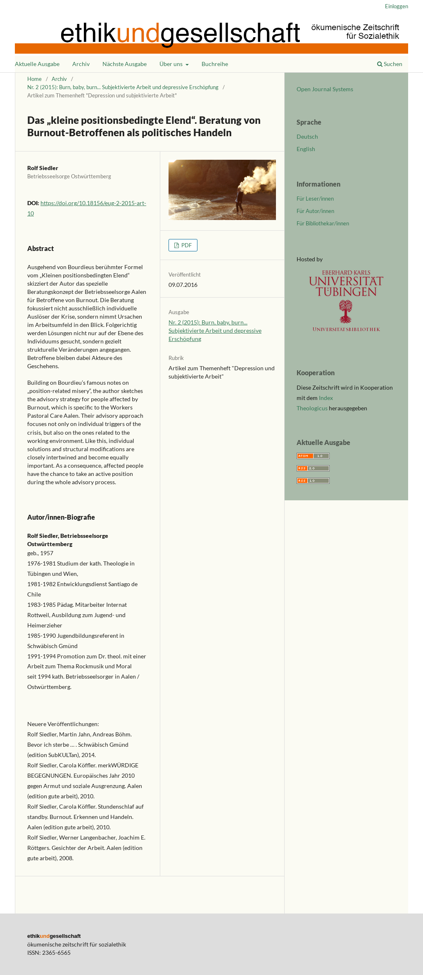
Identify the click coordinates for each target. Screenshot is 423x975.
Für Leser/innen (315, 198)
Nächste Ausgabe (124, 63)
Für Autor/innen (315, 211)
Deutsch (307, 136)
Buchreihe (215, 63)
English (306, 148)
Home (34, 79)
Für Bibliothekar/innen (323, 223)
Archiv (81, 63)
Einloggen (396, 6)
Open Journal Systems (325, 88)
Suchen (389, 63)
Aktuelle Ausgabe (37, 63)
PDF (186, 245)
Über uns (171, 63)
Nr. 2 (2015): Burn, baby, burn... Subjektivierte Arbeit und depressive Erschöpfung (123, 87)
